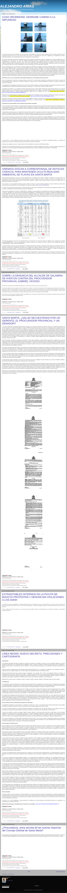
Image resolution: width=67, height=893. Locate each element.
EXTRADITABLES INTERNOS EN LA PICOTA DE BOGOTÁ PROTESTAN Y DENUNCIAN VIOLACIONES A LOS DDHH (33, 597)
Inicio (29, 871)
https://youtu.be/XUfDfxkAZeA (42, 185)
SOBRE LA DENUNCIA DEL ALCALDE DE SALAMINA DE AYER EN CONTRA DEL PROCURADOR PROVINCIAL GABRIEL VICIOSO (32, 278)
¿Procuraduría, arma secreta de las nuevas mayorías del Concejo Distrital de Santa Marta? (31, 829)
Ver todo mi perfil (10, 880)
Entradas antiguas (60, 871)
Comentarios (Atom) (10, 874)
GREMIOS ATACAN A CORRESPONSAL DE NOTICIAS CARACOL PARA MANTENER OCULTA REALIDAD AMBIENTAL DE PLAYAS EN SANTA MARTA (33, 172)
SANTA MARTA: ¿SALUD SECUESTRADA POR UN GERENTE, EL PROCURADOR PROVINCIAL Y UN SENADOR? (31, 320)
